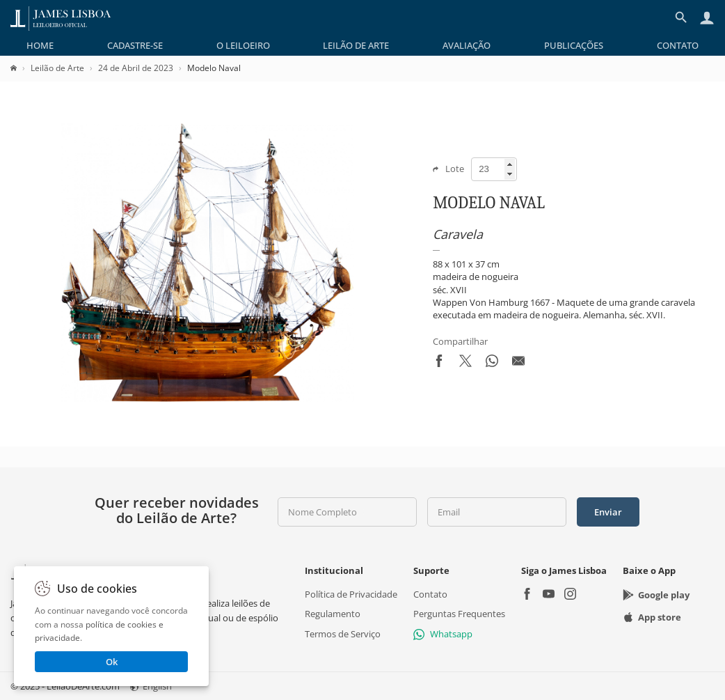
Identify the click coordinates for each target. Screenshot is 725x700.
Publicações (573, 45)
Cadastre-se (135, 45)
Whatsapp (442, 634)
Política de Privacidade (351, 594)
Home (40, 45)
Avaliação (467, 45)
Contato (678, 45)
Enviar (608, 512)
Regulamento (332, 613)
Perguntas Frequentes (459, 613)
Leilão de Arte (356, 45)
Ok (112, 661)
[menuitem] (40, 45)
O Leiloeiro (243, 45)
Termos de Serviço (343, 634)
